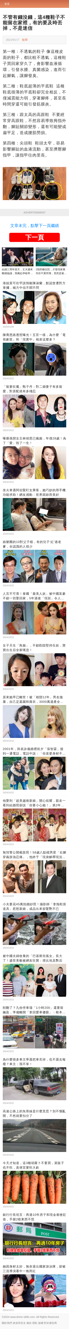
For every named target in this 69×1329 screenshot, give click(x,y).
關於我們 (7, 1323)
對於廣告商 (50, 1323)
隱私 (35, 1323)
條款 (29, 1323)
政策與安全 (19, 1323)
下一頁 (34, 237)
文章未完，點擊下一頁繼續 (34, 225)
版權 (40, 1323)
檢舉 (25, 39)
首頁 (7, 3)
